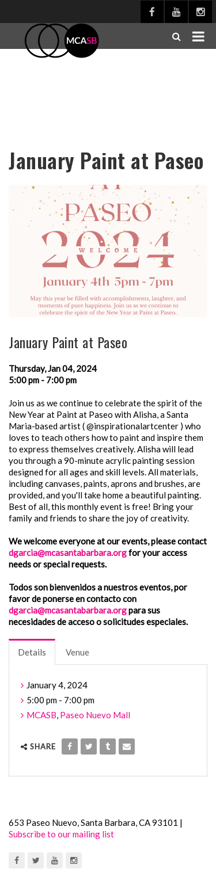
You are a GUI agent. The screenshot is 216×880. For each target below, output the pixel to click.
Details (32, 652)
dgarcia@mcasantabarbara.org (68, 552)
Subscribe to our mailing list (61, 834)
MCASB (41, 715)
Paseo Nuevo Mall (95, 715)
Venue (77, 652)
